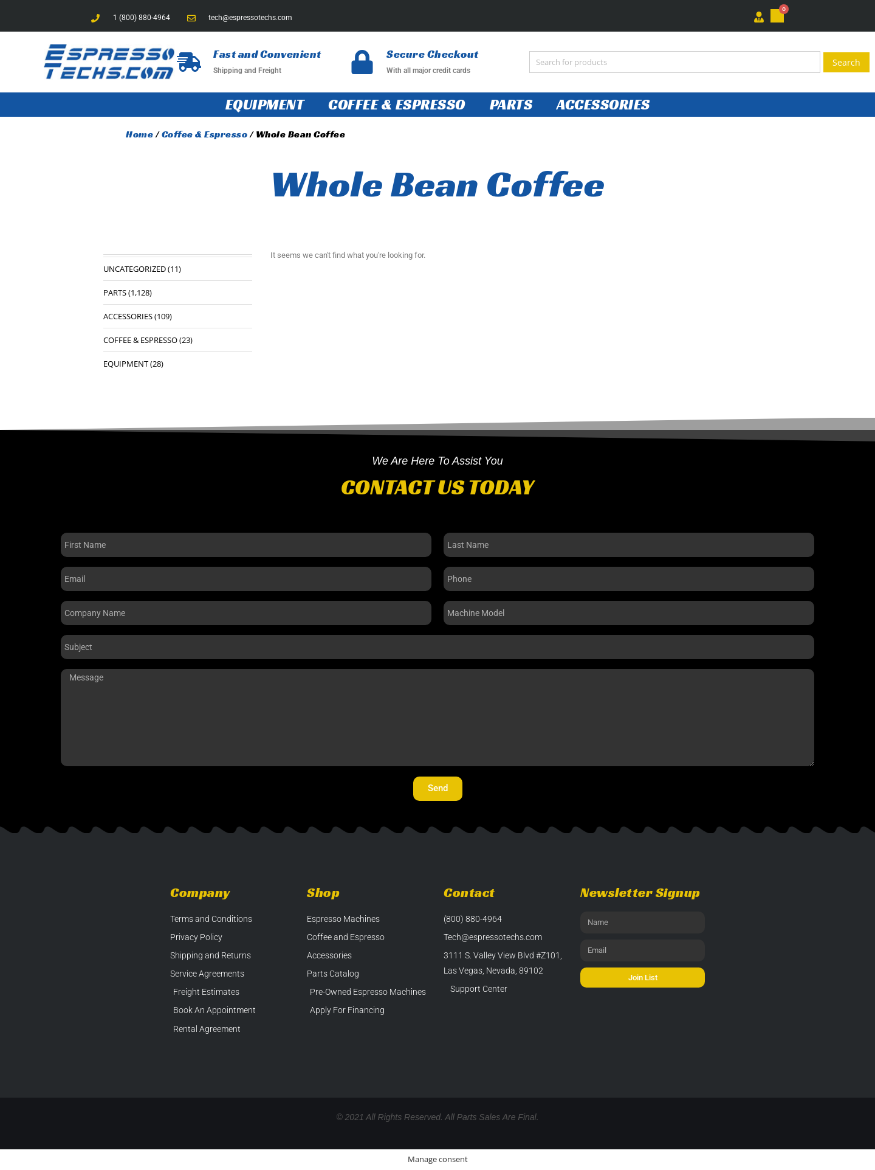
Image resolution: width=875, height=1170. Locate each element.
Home (139, 134)
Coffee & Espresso (396, 105)
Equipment (264, 105)
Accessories (603, 105)
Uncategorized (134, 268)
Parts (511, 105)
